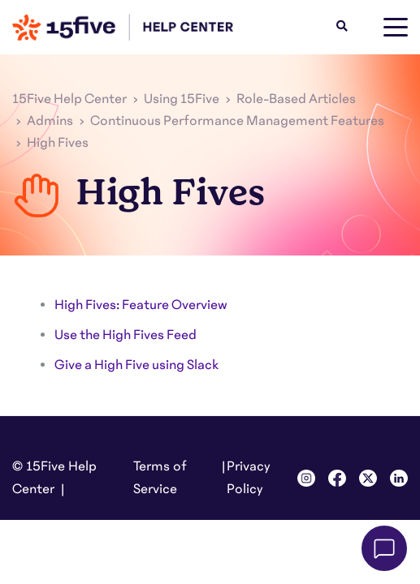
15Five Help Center (69, 99)
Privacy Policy (249, 477)
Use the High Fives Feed (125, 335)
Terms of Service (160, 477)
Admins (50, 121)
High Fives (58, 143)
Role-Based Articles (296, 99)
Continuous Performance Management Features (237, 121)
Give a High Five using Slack (136, 365)
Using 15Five (181, 99)
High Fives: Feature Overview (140, 305)
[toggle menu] (395, 27)
